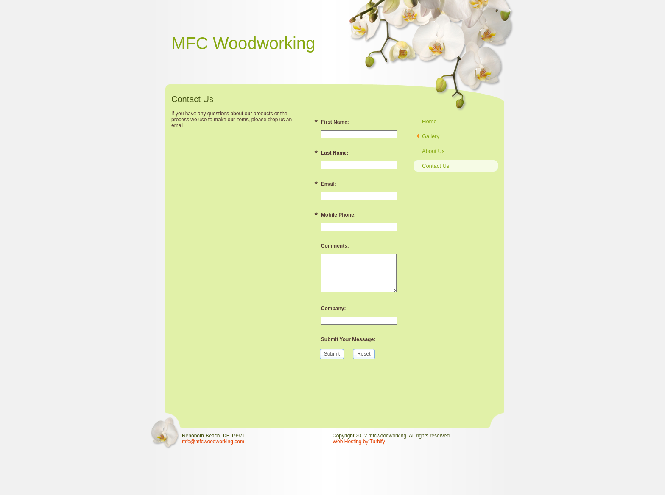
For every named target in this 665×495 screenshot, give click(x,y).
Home (429, 121)
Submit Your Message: (348, 339)
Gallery (430, 136)
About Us (433, 151)
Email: (328, 184)
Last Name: (335, 153)
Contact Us (435, 166)
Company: (333, 308)
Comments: (335, 246)
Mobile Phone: (338, 215)
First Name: (335, 122)
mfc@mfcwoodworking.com (213, 442)
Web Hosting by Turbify (358, 442)
